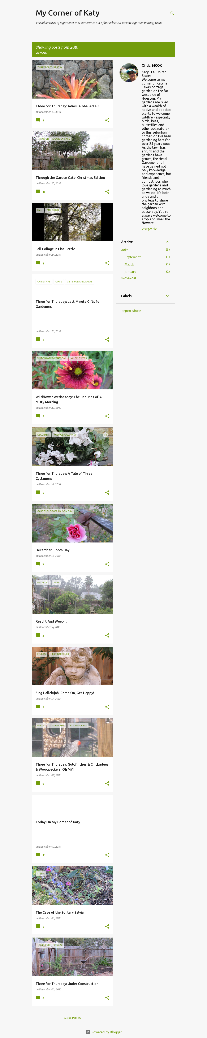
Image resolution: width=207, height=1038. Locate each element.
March (129, 264)
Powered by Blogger (104, 1032)
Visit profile (149, 229)
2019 (124, 250)
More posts (72, 1018)
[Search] (172, 13)
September (133, 257)
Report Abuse (131, 311)
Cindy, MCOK (152, 65)
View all (41, 52)
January (130, 272)
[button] (107, 120)
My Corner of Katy (68, 12)
